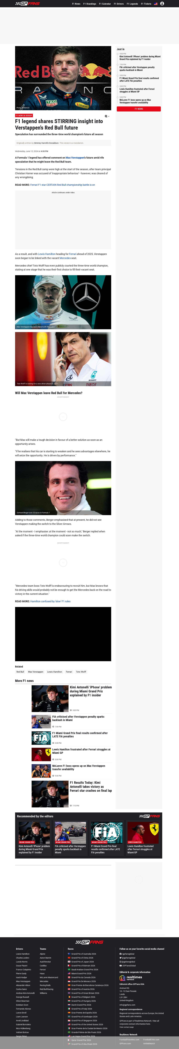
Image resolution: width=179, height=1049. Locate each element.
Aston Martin (45, 958)
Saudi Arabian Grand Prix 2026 (83, 969)
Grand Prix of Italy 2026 (80, 1009)
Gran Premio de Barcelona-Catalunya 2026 (88, 985)
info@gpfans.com (127, 1005)
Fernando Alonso (23, 1009)
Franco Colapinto (23, 969)
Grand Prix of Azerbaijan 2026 (82, 1017)
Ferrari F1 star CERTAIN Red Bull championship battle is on (62, 184)
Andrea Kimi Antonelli (25, 993)
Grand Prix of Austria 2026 (81, 989)
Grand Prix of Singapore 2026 (82, 1020)
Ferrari (72, 254)
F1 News (76, 4)
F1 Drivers (119, 4)
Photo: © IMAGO (23, 108)
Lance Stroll (21, 1013)
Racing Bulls (45, 985)
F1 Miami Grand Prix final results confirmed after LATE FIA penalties (139, 79)
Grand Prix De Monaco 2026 (82, 981)
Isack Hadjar (21, 977)
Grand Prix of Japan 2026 (81, 962)
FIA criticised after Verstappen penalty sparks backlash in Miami (137, 68)
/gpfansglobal (127, 954)
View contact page (127, 1027)
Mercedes (65, 258)
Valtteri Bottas (22, 1032)
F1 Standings (89, 4)
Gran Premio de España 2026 (82, 1013)
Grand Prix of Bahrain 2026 (81, 966)
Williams (43, 993)
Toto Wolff (81, 672)
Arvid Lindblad (22, 1020)
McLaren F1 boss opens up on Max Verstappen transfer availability (135, 101)
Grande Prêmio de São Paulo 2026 (84, 1032)
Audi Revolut (45, 962)
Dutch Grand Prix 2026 (79, 1005)
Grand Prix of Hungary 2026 (82, 1001)
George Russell (22, 997)
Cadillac (43, 966)
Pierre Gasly (21, 973)
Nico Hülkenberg (23, 1028)
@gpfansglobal (127, 958)
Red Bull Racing (46, 989)
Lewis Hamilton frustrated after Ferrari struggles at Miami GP (137, 90)
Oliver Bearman (22, 1001)
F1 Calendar (105, 4)
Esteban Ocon (22, 1005)
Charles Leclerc (22, 958)
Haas (42, 973)
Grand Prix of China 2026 (80, 958)
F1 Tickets (146, 4)
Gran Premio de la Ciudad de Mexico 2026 (87, 1028)
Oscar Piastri (21, 966)
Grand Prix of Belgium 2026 (81, 997)
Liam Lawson (22, 1017)
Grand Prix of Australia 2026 (82, 954)
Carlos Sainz (21, 989)
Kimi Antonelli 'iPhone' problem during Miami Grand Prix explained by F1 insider (140, 58)
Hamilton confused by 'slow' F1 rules (50, 601)
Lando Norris (21, 962)
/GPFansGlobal (128, 966)
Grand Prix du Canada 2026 (82, 977)
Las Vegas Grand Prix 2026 (81, 1036)
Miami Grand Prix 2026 (79, 973)
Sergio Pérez (21, 1036)
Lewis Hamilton (46, 254)
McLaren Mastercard (49, 977)
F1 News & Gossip (24, 115)
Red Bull (20, 672)
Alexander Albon (23, 985)
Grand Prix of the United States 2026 (85, 1024)
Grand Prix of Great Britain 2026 (83, 993)
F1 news (139, 109)
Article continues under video (63, 192)
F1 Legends (132, 4)
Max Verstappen (75, 157)
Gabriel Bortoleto (23, 1024)
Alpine (42, 954)
